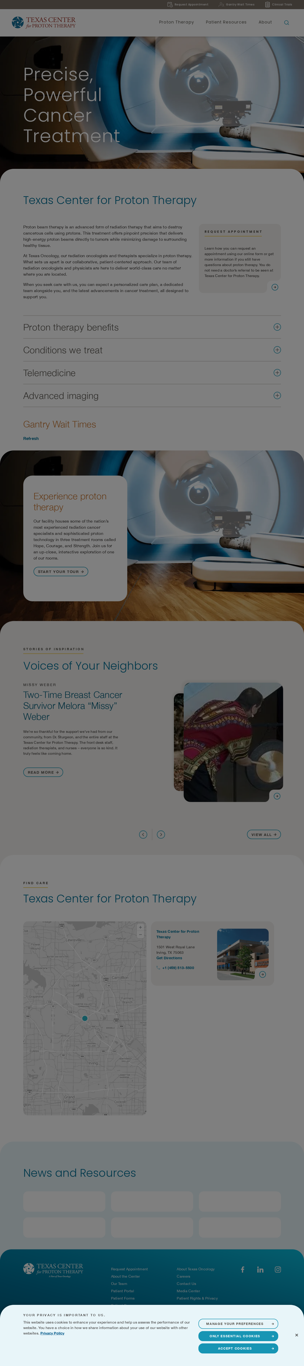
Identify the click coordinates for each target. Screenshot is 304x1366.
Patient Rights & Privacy (197, 1299)
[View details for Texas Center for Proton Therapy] (212, 955)
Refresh (31, 441)
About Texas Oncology (196, 1269)
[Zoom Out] (140, 936)
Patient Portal (122, 1291)
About (265, 22)
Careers (183, 1277)
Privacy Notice (95, 1347)
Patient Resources (226, 22)
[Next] (161, 837)
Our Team (119, 1284)
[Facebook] (243, 1270)
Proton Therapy (176, 22)
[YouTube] (278, 1270)
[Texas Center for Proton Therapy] (44, 23)
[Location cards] (216, 1020)
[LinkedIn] (260, 1270)
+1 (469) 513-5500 (178, 969)
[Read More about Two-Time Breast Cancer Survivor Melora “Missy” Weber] (43, 775)
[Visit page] (275, 290)
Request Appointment (129, 1269)
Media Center (188, 1291)
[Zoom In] (140, 929)
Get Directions (169, 959)
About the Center (125, 1277)
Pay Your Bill (121, 1313)
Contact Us (186, 1284)
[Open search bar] (286, 22)
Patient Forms (123, 1299)
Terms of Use (118, 1347)
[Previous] (143, 837)
